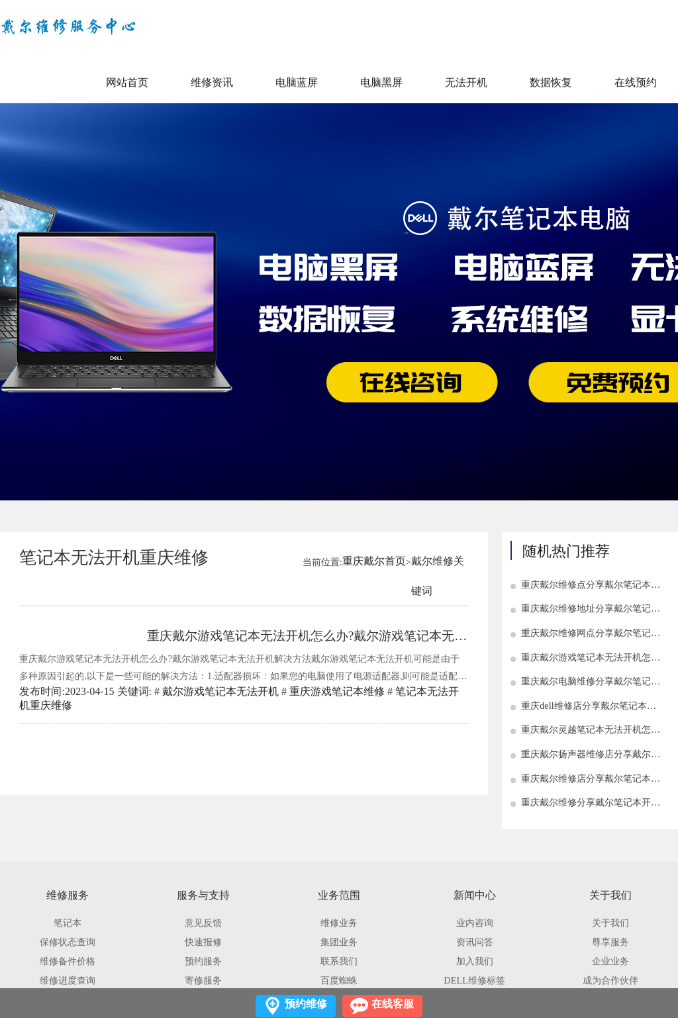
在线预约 (635, 82)
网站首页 (127, 82)
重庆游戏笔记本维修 (337, 691)
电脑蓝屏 (296, 82)
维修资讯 (212, 82)
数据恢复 (551, 82)
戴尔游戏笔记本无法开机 (220, 691)
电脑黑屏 (381, 82)
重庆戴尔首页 (374, 561)
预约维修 (306, 1003)
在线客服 (392, 1003)
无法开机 (466, 82)
